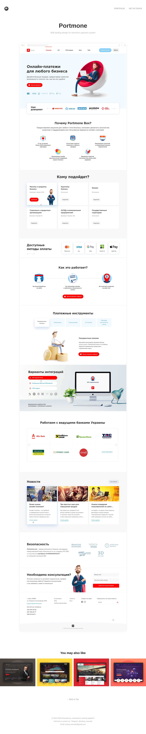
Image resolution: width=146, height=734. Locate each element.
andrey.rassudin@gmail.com (75, 724)
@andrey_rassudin (85, 721)
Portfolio (119, 9)
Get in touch (135, 9)
